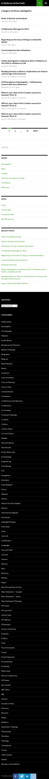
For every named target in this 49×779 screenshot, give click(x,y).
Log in (3, 205)
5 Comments (21, 98)
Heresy (4, 499)
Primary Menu (46, 3)
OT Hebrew (6, 620)
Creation (4, 419)
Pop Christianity (8, 648)
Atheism (4, 336)
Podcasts (5, 634)
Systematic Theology (9, 727)
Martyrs (4, 564)
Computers (5, 396)
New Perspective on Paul (11, 587)
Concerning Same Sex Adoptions (15, 50)
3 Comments (21, 77)
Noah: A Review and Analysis (14, 18)
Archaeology (6, 331)
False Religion (7, 485)
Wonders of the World (10, 764)
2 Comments (21, 119)
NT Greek (5, 606)
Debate (4, 438)
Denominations (7, 443)
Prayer (4, 652)
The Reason (6, 183)
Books (3, 368)
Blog (3, 169)
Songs (3, 717)
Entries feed (6, 210)
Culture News (7, 429)
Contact (4, 173)
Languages (5, 545)
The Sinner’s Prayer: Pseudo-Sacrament (17, 246)
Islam (3, 531)
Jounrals (4, 536)
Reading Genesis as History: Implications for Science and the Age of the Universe (24, 72)
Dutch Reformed (8, 452)
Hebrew (4, 494)
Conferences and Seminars (12, 401)
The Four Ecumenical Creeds (13, 178)
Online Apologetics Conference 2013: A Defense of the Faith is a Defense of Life (24, 62)
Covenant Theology (9, 415)
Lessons (4, 559)
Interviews (5, 526)
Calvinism (5, 373)
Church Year (6, 387)
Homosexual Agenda (9, 513)
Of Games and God (8, 265)
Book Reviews (7, 364)
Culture (4, 424)
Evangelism (5, 475)
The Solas (5, 736)
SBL (2, 694)
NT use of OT (6, 610)
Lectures (4, 554)
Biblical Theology (8, 350)
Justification (6, 540)
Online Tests (6, 615)
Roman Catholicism (9, 675)
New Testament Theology (11, 601)
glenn (15, 21)
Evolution (5, 480)
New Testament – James (11, 596)
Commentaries (7, 391)
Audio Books (6, 340)
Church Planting (8, 382)
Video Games (6, 755)
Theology (5, 741)
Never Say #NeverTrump (11, 237)
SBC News (5, 689)
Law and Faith (7, 550)
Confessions (6, 405)
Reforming (5, 671)
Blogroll (4, 359)
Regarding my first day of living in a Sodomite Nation (22, 255)
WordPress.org (7, 219)
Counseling (5, 410)
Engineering (6, 461)
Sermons (4, 713)
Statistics (5, 722)
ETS (2, 471)
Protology (5, 666)
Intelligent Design (8, 522)
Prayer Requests (8, 657)
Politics (4, 638)
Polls (3, 643)
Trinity (4, 750)
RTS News (5, 680)
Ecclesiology (6, 457)
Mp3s (3, 582)
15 (27, 131)
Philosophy (5, 624)
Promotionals (6, 662)
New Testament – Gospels (11, 592)
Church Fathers (7, 378)
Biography (5, 354)
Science (4, 699)
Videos (4, 759)
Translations (6, 745)
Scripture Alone (7, 703)
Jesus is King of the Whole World (14, 283)
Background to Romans (10, 345)
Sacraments (6, 685)
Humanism (5, 517)
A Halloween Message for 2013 (15, 29)
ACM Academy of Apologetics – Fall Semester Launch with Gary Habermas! (21, 83)
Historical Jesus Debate (10, 503)
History (4, 508)
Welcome (5, 187)
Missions (4, 573)
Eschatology (6, 466)
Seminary (5, 708)
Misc (3, 568)
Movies (4, 578)
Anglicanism (6, 322)
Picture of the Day (8, 629)
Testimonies (6, 731)
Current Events (7, 433)
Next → (36, 131)
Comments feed (7, 214)
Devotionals (6, 447)
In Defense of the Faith (13, 3)
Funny (3, 489)
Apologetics (6, 164)
